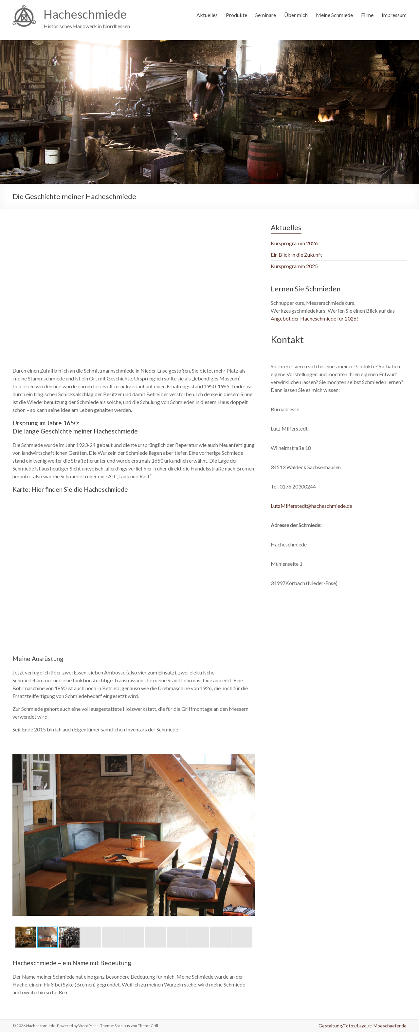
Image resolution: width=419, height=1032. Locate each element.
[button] (249, 750)
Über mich (296, 15)
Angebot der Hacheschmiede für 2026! (315, 318)
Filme (367, 15)
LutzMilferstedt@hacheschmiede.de (311, 506)
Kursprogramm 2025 (294, 266)
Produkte (236, 15)
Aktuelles (207, 15)
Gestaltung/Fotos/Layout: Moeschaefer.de (363, 1025)
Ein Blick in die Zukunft (296, 254)
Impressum (394, 15)
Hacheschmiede (85, 14)
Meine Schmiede (334, 15)
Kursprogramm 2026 (294, 243)
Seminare (265, 15)
